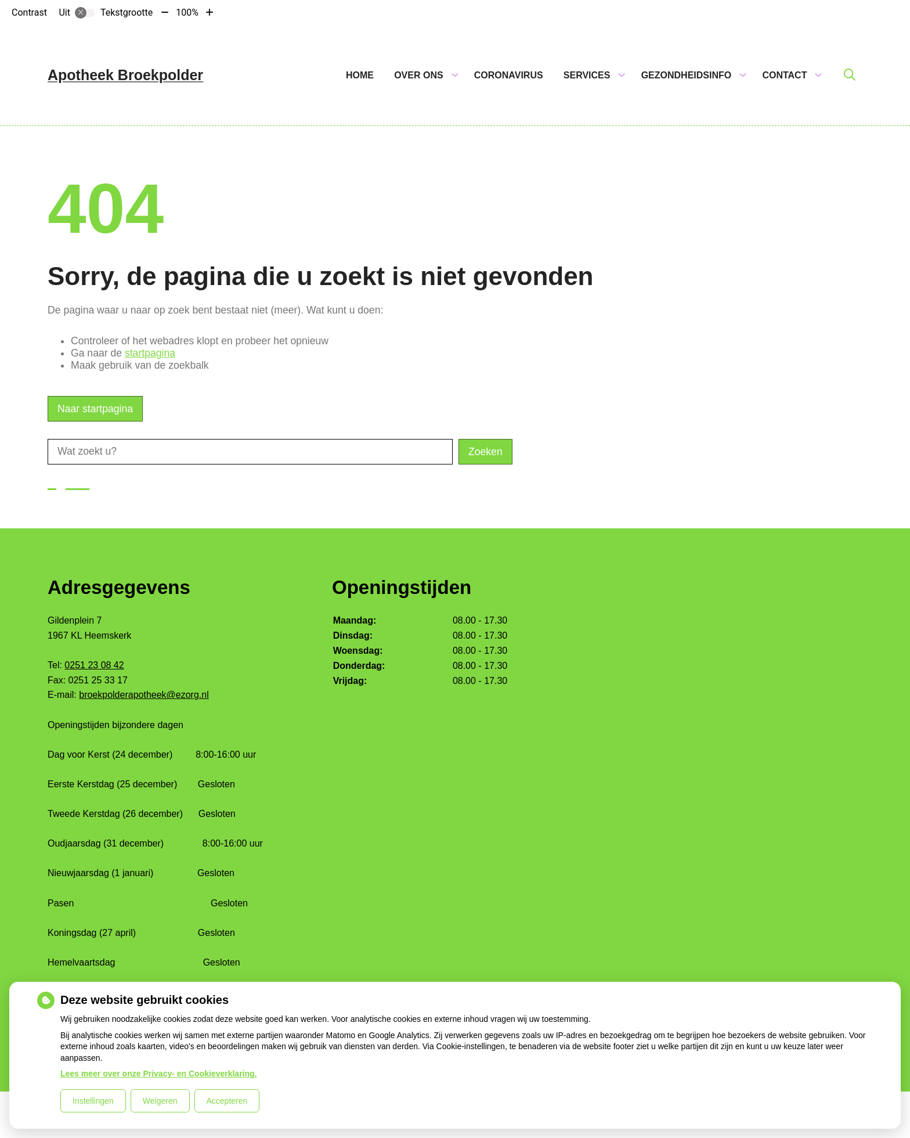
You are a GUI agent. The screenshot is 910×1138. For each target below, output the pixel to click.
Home (360, 75)
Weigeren (160, 1100)
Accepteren (227, 1100)
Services (587, 75)
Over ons (418, 75)
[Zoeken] (849, 75)
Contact (784, 75)
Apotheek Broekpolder (125, 75)
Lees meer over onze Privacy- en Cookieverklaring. (158, 1073)
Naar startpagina (95, 409)
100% (187, 12)
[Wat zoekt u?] (250, 451)
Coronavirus (508, 75)
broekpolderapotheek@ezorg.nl (144, 695)
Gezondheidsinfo (686, 75)
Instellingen (93, 1100)
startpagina (150, 353)
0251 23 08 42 (94, 665)
